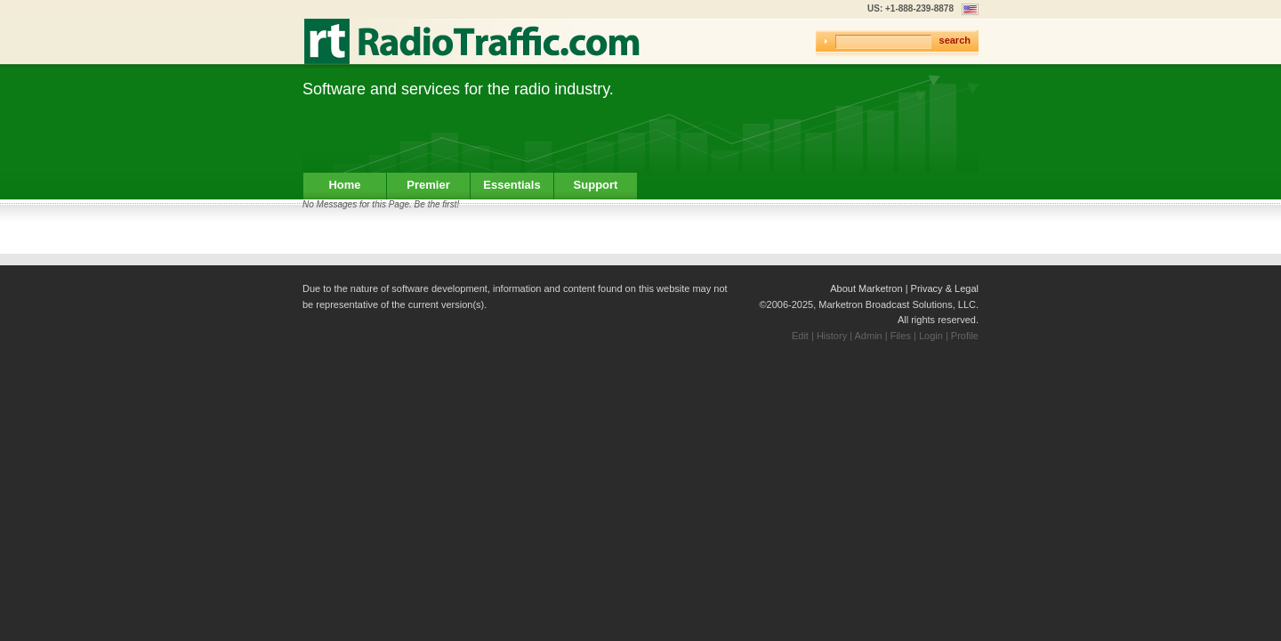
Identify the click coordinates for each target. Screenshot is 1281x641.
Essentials (511, 184)
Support (596, 184)
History (832, 335)
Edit (800, 335)
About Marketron (866, 288)
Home (344, 184)
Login (931, 335)
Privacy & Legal (945, 288)
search (955, 40)
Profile (965, 335)
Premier (428, 184)
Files (900, 335)
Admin (868, 335)
